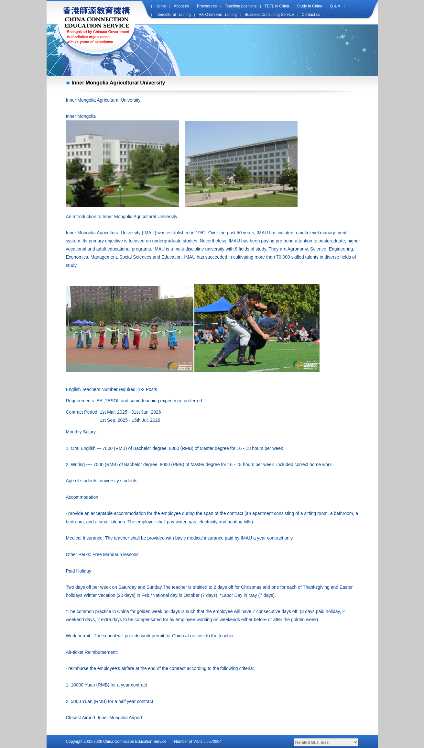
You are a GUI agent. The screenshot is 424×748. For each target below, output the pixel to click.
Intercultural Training (173, 14)
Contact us (311, 14)
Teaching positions (241, 6)
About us (181, 6)
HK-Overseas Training (218, 14)
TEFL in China (277, 6)
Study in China (309, 6)
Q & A (335, 6)
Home (161, 6)
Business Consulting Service (269, 14)
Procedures (207, 6)
